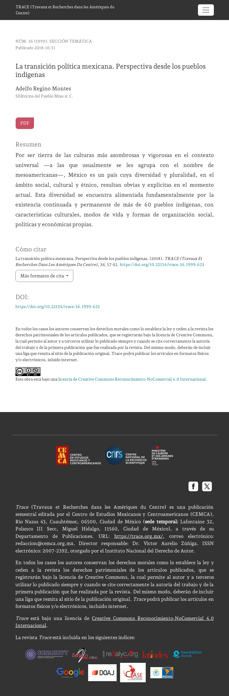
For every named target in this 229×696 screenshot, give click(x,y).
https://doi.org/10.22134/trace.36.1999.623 (162, 264)
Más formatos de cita (42, 276)
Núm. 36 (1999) (31, 41)
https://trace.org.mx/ (138, 536)
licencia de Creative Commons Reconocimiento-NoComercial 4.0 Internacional (132, 379)
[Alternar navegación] (206, 10)
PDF (24, 123)
